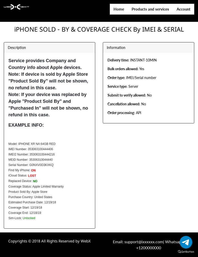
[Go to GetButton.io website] (186, 251)
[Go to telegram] (186, 242)
